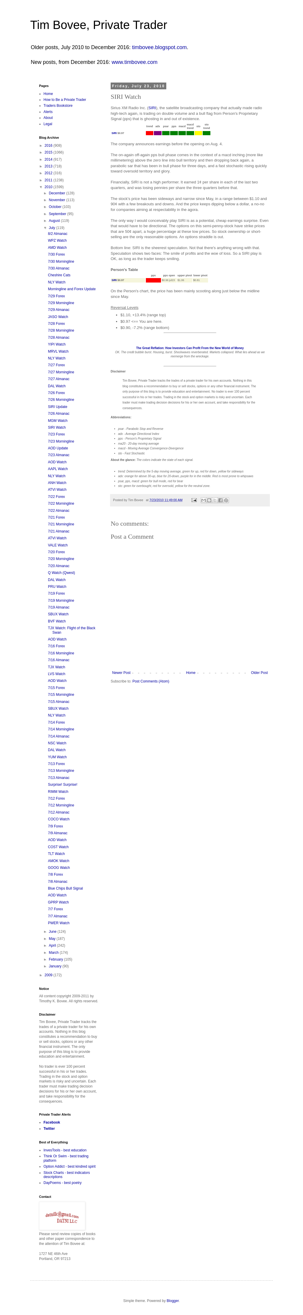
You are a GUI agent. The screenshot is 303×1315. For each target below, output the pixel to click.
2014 (49, 159)
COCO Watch (59, 819)
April (53, 945)
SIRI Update (57, 407)
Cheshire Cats (59, 275)
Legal (47, 124)
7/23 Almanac (59, 455)
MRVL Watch (58, 351)
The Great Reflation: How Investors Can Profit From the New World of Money (190, 348)
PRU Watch (57, 587)
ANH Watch (57, 483)
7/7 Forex (55, 909)
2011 (49, 180)
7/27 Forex (56, 365)
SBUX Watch (58, 614)
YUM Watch (57, 757)
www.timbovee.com (134, 62)
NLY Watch (56, 282)
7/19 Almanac (59, 607)
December (57, 193)
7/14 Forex (56, 722)
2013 (49, 166)
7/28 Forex (56, 324)
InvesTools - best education (64, 1150)
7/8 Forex (55, 874)
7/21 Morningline (61, 524)
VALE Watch (58, 545)
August (55, 221)
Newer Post (121, 673)
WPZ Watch (57, 240)
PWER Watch (59, 923)
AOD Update (58, 448)
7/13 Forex (56, 764)
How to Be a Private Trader (64, 100)
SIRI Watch (57, 427)
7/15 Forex (56, 688)
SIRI (152, 108)
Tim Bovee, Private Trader (98, 24)
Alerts (48, 112)
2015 (49, 152)
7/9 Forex (55, 826)
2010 (49, 187)
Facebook (51, 1122)
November (57, 200)
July (52, 228)
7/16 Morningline (61, 653)
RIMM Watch (58, 792)
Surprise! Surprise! (62, 784)
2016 (49, 145)
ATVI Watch (57, 490)
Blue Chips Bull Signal (65, 888)
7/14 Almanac (59, 736)
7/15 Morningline (61, 695)
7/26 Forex (56, 393)
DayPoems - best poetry (62, 1183)
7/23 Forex (56, 434)
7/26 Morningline (61, 400)
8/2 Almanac (57, 234)
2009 (49, 975)
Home (191, 673)
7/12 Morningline (61, 805)
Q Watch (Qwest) (61, 573)
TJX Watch (56, 667)
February (56, 959)
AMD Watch (57, 248)
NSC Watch (57, 743)
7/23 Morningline (61, 441)
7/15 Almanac (59, 702)
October (55, 207)
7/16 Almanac (59, 660)
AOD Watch (57, 462)
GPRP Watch (58, 902)
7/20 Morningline (61, 559)
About (48, 118)
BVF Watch (57, 621)
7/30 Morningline (61, 261)
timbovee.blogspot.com (159, 47)
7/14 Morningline (61, 729)
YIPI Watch (57, 344)
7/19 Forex (56, 593)
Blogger (173, 1301)
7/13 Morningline (61, 771)
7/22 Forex (56, 497)
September (58, 214)
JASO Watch (58, 317)
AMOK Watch (58, 861)
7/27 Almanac (59, 379)
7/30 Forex (56, 254)
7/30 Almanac (59, 268)
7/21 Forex (56, 517)
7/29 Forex (56, 296)
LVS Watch (56, 674)
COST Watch (58, 847)
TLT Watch (56, 854)
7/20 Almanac (59, 566)
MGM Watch (57, 421)
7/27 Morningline (61, 372)
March (54, 953)
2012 (49, 173)
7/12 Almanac (59, 812)
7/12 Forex (56, 798)
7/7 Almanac (57, 916)
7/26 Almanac (59, 414)
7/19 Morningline (61, 600)
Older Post (259, 673)
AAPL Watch (58, 469)
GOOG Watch (59, 868)
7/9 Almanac (57, 833)
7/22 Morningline (61, 503)
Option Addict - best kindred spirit (69, 1166)
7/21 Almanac (59, 531)
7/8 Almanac (57, 882)
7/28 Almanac (59, 337)
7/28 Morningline (61, 330)
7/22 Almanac (59, 511)
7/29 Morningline (61, 303)
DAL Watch (57, 386)
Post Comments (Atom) (150, 681)
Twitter (49, 1129)
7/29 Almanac (59, 310)
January (55, 966)
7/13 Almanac (59, 778)
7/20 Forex (56, 552)
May (53, 939)
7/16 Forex (56, 646)
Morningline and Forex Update (72, 289)
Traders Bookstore (57, 106)
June (53, 932)
